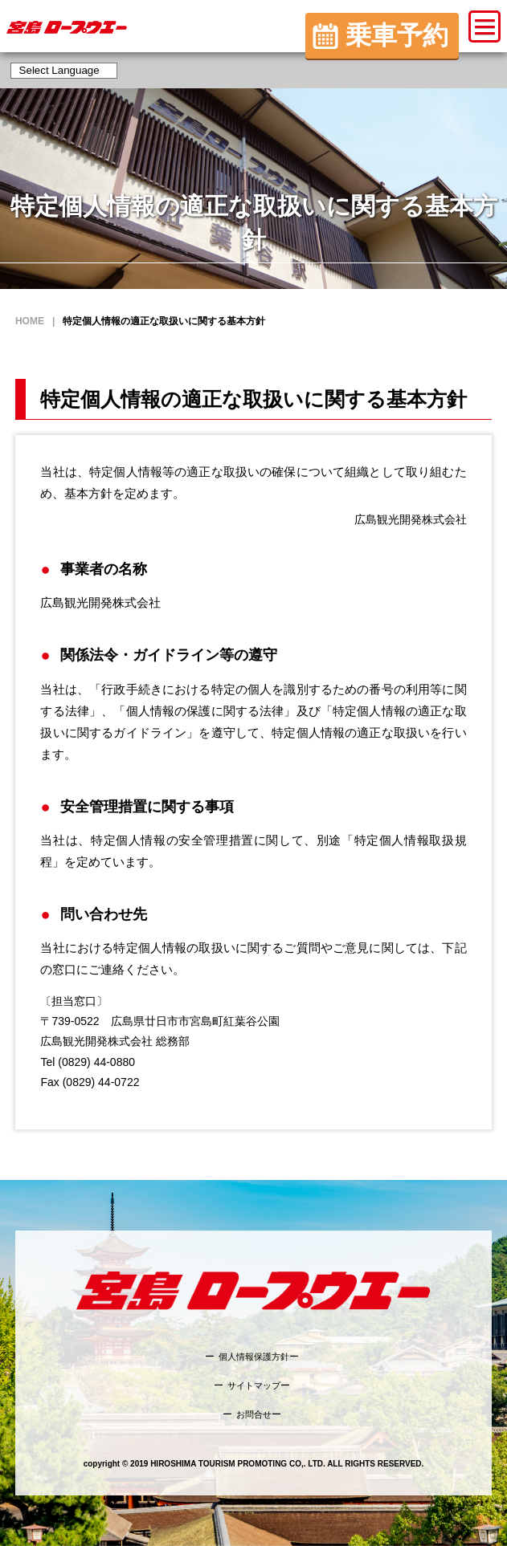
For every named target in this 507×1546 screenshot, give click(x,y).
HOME (29, 321)
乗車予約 (396, 35)
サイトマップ (253, 1385)
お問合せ (254, 1414)
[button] (484, 26)
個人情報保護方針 (254, 1356)
